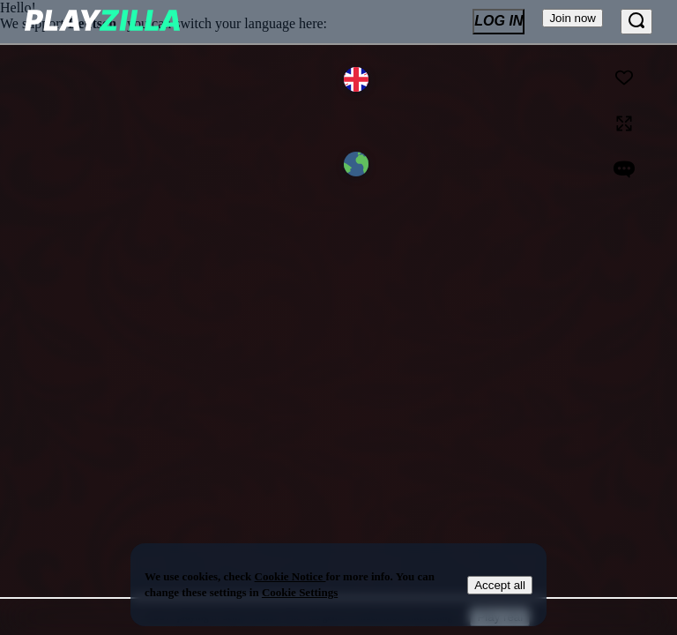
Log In (498, 20)
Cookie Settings (300, 592)
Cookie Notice (290, 576)
